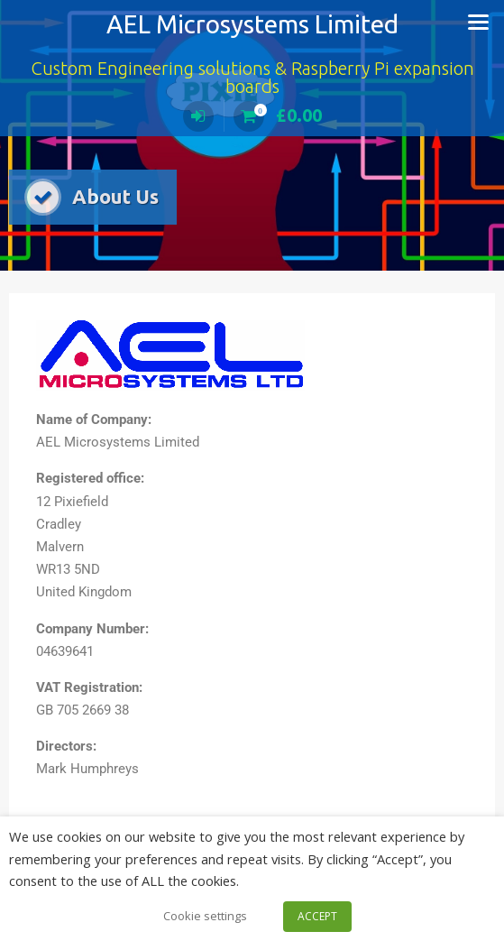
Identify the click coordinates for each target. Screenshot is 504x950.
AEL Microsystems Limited (252, 24)
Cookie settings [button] (205, 916)
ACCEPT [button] (317, 916)
